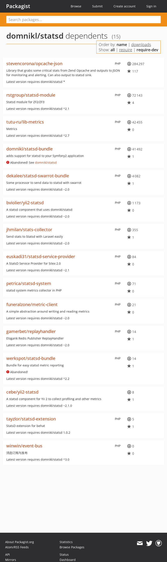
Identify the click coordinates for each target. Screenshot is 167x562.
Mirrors (10, 560)
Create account (124, 6)
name (122, 44)
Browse (76, 6)
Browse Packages (72, 547)
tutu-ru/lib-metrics (25, 122)
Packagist (18, 6)
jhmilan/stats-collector (29, 229)
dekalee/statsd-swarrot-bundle (37, 176)
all (112, 49)
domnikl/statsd (34, 35)
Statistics (66, 542)
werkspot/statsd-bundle (30, 358)
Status (64, 554)
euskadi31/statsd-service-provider (40, 256)
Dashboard (68, 560)
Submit (97, 6)
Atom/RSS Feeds (17, 547)
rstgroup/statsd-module (30, 95)
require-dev (147, 49)
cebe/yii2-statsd (22, 392)
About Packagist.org (19, 542)
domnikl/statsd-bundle (29, 149)
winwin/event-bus (24, 446)
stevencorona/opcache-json (34, 63)
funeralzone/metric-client (32, 304)
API (7, 554)
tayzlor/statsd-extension (31, 419)
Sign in (151, 6)
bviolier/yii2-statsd (25, 203)
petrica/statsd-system (28, 283)
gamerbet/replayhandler (31, 331)
